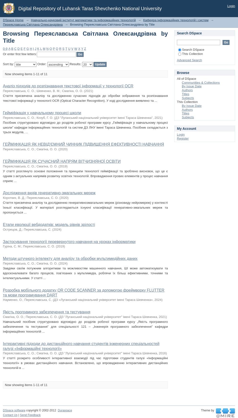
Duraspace (65, 410)
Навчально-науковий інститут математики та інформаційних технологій (83, 20)
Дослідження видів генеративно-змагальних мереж (49, 193)
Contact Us (10, 415)
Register (183, 138)
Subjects (188, 98)
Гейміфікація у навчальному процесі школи (42, 113)
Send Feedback (30, 415)
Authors (187, 90)
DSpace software (14, 410)
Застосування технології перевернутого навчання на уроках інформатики (69, 242)
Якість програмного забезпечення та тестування (46, 312)
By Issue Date (192, 86)
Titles (185, 94)
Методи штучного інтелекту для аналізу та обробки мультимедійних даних (70, 258)
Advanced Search (189, 60)
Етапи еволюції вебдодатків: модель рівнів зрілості (49, 225)
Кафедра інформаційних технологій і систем (175, 20)
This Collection (190, 54)
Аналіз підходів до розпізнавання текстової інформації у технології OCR (68, 86)
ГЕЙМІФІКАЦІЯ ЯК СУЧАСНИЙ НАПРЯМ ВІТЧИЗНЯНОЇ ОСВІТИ (62, 161)
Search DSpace (191, 49)
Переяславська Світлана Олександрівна (33, 24)
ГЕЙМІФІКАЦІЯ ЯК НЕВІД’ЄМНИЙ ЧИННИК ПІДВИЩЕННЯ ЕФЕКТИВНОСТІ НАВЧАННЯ (83, 144)
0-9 (5, 49)
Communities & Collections (201, 82)
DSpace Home (13, 20)
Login (231, 6)
